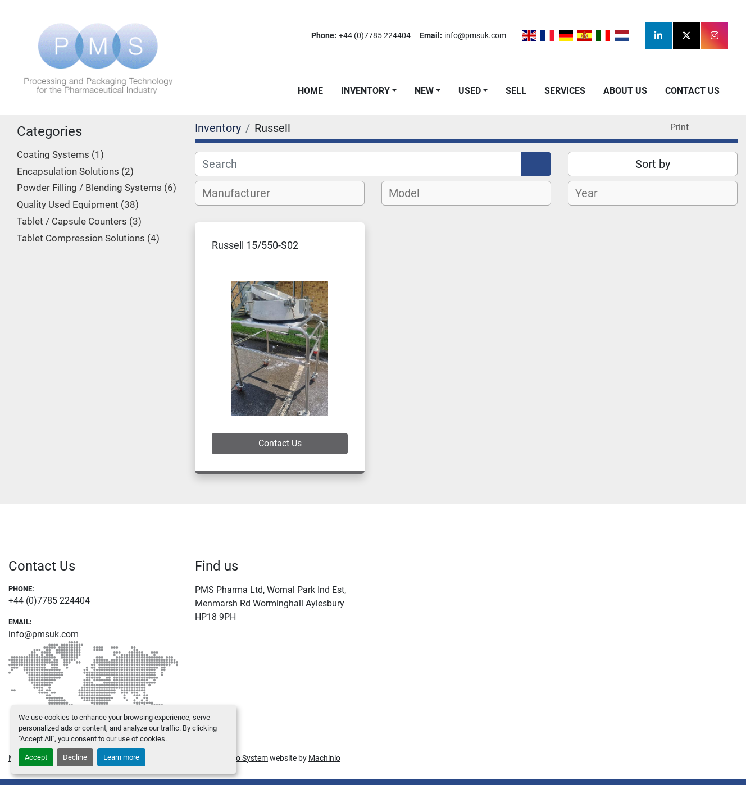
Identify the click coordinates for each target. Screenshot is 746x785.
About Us (625, 90)
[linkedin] (658, 35)
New (424, 90)
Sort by (652, 164)
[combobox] (280, 193)
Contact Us (692, 90)
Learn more (121, 757)
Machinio (324, 758)
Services (564, 90)
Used (469, 90)
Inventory (365, 90)
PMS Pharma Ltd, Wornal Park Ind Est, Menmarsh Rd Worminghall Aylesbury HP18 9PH (270, 603)
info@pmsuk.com (475, 35)
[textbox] (242, 193)
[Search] (358, 164)
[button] (369, 91)
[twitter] (686, 35)
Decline (75, 757)
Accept (36, 757)
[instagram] (714, 35)
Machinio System (238, 758)
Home (310, 90)
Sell (516, 90)
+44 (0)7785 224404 (375, 35)
